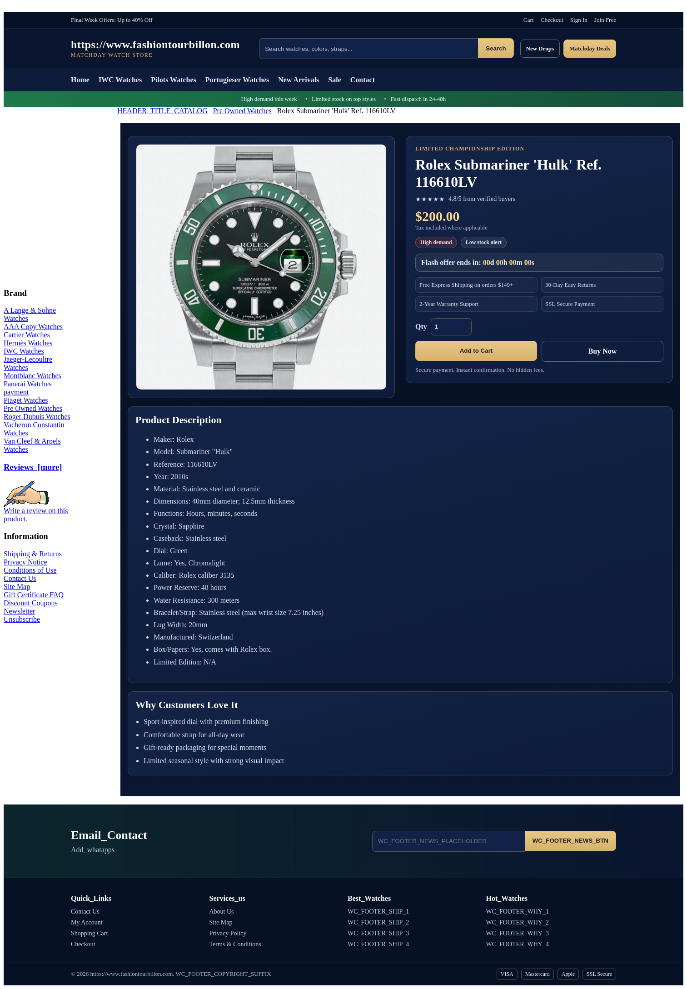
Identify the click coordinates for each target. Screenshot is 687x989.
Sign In (578, 19)
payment (16, 392)
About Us (221, 911)
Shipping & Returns (33, 554)
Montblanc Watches (32, 376)
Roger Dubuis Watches (37, 416)
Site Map (17, 586)
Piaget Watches (26, 400)
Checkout (552, 19)
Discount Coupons (31, 603)
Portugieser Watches (237, 80)
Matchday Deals (589, 48)
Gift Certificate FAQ (34, 595)
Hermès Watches (28, 343)
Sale (334, 80)
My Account (87, 922)
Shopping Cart (89, 933)
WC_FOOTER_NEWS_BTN (570, 840)
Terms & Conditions (235, 944)
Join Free (605, 19)
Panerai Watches (27, 384)
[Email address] (448, 841)
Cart (528, 19)
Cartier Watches (27, 335)
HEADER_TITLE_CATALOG (162, 111)
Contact (362, 80)
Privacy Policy (228, 933)
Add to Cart (476, 350)
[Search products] (368, 48)
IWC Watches (120, 80)
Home (80, 80)
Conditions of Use (30, 570)
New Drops (540, 48)
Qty (421, 326)
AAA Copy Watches (33, 326)
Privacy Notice (25, 562)
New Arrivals (298, 80)
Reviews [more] (33, 467)
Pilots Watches (173, 80)
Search (496, 48)
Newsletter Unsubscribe (22, 615)
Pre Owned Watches (242, 111)
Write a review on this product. (36, 511)
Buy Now (602, 351)
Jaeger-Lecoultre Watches (28, 363)
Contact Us (20, 578)
